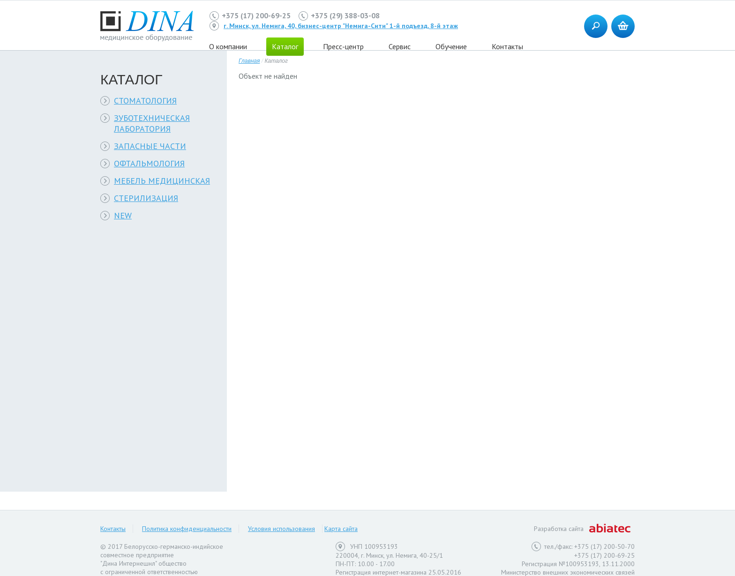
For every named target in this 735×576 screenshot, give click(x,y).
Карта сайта (341, 528)
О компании (228, 46)
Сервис (400, 46)
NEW (123, 215)
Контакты (507, 46)
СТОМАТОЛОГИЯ (145, 100)
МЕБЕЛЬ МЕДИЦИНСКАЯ (162, 180)
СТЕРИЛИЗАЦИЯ (146, 198)
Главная (249, 61)
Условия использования (281, 528)
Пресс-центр (343, 46)
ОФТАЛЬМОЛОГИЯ (149, 163)
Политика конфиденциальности (187, 528)
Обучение (451, 46)
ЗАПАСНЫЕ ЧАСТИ (150, 146)
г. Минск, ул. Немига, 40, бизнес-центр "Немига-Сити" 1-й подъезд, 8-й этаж (341, 26)
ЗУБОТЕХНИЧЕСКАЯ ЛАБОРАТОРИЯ (152, 123)
